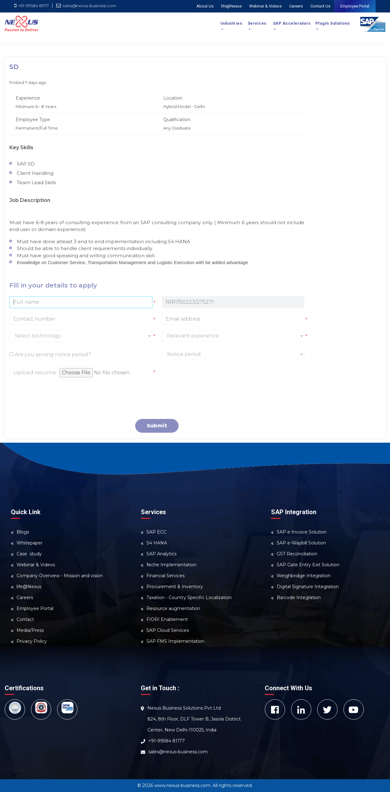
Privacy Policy (32, 641)
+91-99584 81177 (32, 5)
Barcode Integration (299, 597)
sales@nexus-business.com (86, 5)
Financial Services (165, 575)
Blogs (23, 532)
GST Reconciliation (297, 554)
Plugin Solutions (332, 23)
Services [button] (257, 23)
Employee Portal (354, 6)
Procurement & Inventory (174, 586)
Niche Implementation (171, 565)
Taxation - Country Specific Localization (189, 597)
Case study (29, 554)
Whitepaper (29, 543)
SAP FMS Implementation (175, 641)
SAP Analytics (161, 554)
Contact (25, 619)
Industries (231, 23)
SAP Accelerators (292, 23)
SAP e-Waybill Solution (301, 543)
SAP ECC (156, 532)
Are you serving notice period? (50, 354)
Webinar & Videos (265, 6)
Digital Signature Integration (308, 586)
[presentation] (56, 399)
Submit (157, 426)
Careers (296, 6)
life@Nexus (231, 6)
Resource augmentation (173, 608)
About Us (205, 6)
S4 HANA (156, 543)
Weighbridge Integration (304, 575)
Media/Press (30, 630)
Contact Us (320, 6)
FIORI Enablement (167, 619)
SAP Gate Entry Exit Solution (308, 565)
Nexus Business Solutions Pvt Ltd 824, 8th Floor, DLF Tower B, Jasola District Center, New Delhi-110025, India (194, 719)
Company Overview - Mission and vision (60, 575)
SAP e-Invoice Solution (302, 532)
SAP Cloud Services (167, 630)
